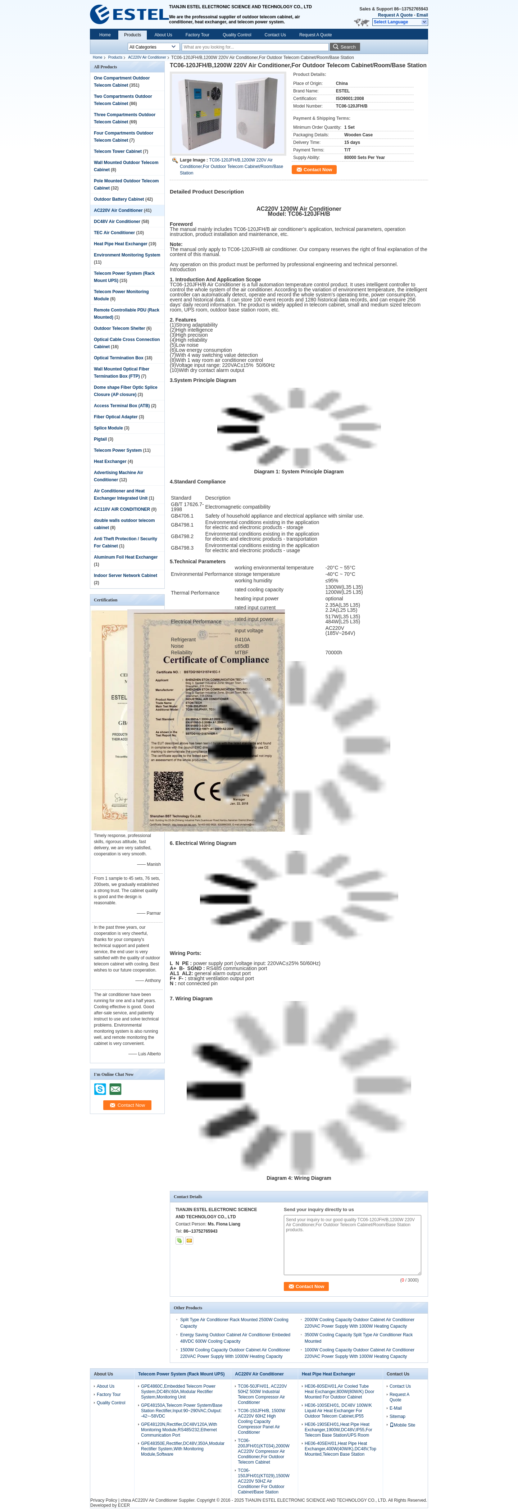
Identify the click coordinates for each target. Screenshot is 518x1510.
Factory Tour (197, 34)
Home (105, 34)
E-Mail (396, 1408)
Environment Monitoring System (127, 255)
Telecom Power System (118, 450)
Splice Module (108, 428)
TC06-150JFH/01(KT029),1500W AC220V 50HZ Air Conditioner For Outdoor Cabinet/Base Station (263, 1481)
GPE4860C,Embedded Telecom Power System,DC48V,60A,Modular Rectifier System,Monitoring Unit (178, 1392)
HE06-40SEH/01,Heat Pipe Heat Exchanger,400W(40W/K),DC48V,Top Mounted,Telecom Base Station (340, 1449)
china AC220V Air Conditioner (149, 1500)
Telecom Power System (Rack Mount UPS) (181, 1374)
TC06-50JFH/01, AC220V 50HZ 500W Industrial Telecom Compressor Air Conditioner (262, 1394)
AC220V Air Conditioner (147, 57)
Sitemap (397, 1416)
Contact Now (318, 169)
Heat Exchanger (110, 461)
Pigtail (100, 439)
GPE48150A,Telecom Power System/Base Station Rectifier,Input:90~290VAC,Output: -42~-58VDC (181, 1411)
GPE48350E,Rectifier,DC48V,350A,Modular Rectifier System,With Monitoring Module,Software (182, 1449)
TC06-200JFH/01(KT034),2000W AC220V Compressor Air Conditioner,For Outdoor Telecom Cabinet (263, 1451)
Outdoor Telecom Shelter (119, 328)
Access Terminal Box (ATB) (122, 405)
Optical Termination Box (119, 357)
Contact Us (275, 34)
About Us (163, 34)
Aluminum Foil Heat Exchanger (126, 557)
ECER (124, 1505)
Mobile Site (402, 1425)
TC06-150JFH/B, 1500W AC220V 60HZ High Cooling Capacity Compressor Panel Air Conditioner (261, 1421)
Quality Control (237, 34)
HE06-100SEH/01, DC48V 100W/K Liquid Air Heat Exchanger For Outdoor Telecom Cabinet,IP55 (338, 1411)
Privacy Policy (103, 1500)
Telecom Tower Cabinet (118, 151)
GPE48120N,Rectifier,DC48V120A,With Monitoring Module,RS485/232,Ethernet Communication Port (179, 1430)
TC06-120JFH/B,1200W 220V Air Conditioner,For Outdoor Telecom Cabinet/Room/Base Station (231, 167)
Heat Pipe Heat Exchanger (120, 243)
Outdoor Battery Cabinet (119, 199)
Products (132, 34)
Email (422, 15)
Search (348, 47)
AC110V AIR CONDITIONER (122, 509)
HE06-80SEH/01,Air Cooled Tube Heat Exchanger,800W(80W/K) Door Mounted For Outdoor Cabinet (339, 1392)
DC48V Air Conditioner (117, 221)
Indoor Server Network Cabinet (125, 575)
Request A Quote (395, 15)
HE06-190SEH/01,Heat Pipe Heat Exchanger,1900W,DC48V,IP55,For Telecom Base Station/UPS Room (338, 1430)
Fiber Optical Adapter (116, 416)
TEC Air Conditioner (114, 232)
